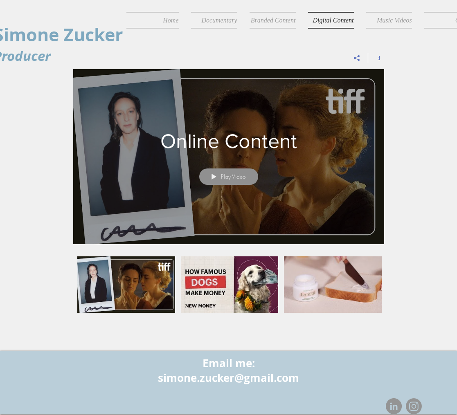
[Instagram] (414, 406)
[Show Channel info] (376, 58)
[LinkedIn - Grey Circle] (394, 406)
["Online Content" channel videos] (229, 287)
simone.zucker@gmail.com (228, 377)
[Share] (357, 58)
